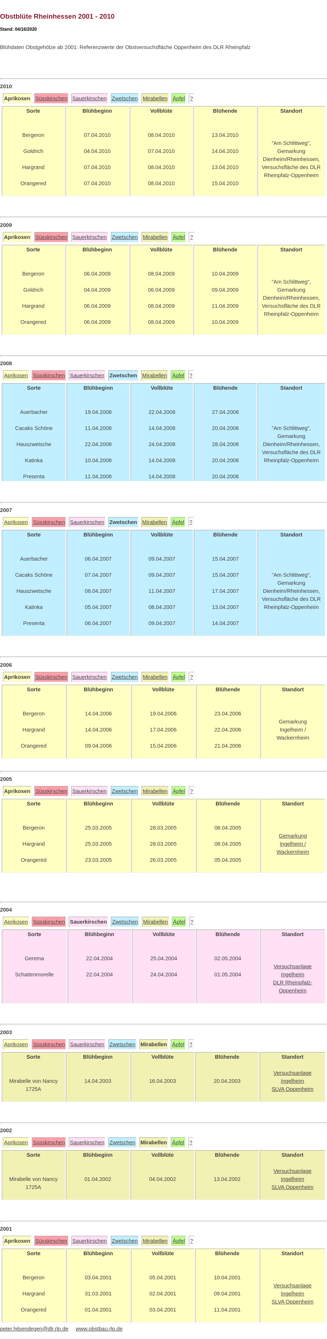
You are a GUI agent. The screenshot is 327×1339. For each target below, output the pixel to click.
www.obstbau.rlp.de (99, 1329)
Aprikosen (16, 375)
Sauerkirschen (89, 98)
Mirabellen (155, 98)
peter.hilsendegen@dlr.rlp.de (34, 1329)
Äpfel (179, 98)
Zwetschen (125, 98)
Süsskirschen (51, 98)
